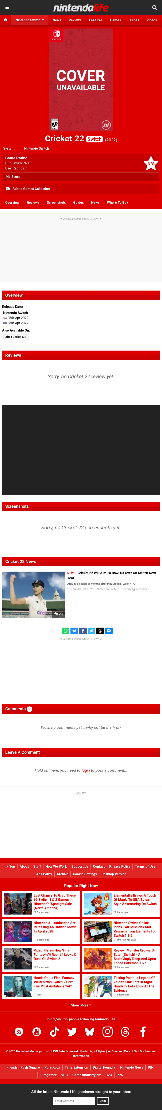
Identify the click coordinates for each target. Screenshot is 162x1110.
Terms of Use (145, 866)
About (24, 866)
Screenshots (56, 203)
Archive (62, 874)
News (95, 203)
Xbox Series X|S (16, 337)
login (86, 770)
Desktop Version (113, 874)
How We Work (56, 866)
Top (11, 866)
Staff (37, 866)
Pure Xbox (52, 1067)
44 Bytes (99, 1051)
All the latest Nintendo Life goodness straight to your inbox (81, 1092)
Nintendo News (131, 1067)
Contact (99, 866)
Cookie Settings (85, 874)
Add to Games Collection (27, 189)
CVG (108, 1075)
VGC (64, 1075)
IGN (151, 1067)
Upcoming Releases (134, 589)
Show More (81, 1005)
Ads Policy (44, 874)
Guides (78, 203)
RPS (120, 1075)
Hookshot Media (27, 1051)
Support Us (80, 866)
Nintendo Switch (36, 148)
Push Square (30, 1067)
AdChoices (114, 1051)
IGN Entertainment (65, 1051)
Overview (12, 203)
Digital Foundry (104, 1067)
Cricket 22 (74, 138)
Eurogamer (48, 1075)
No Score (13, 177)
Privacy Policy (119, 866)
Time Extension (76, 1067)
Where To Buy (117, 203)
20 (58, 614)
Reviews (33, 203)
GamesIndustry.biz (86, 1075)
